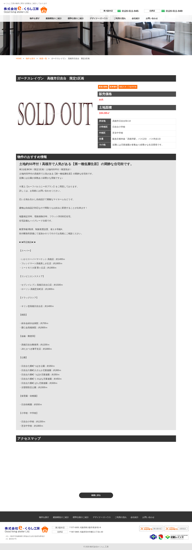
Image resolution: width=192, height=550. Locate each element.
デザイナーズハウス (99, 18)
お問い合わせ (152, 18)
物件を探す (35, 18)
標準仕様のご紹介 (76, 18)
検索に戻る (96, 495)
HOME (19, 58)
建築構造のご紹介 (54, 18)
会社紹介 (136, 18)
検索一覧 (43, 58)
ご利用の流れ (120, 18)
